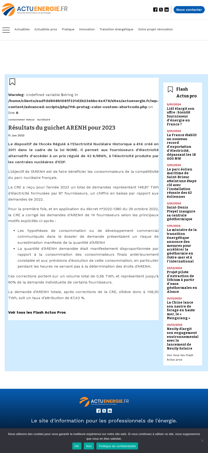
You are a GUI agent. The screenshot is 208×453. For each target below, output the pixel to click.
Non (89, 446)
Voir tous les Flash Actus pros (180, 357)
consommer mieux (21, 119)
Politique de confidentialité (117, 446)
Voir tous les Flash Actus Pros (37, 312)
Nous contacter (189, 9)
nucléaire (43, 119)
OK (77, 446)
